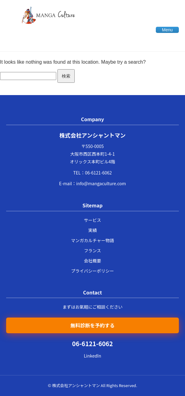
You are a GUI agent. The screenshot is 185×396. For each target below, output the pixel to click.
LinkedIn (92, 356)
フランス (92, 250)
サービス (92, 220)
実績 (92, 230)
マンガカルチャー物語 (92, 240)
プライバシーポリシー (92, 271)
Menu (167, 29)
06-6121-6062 (98, 173)
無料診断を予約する (92, 325)
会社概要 (92, 261)
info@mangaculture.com (101, 183)
